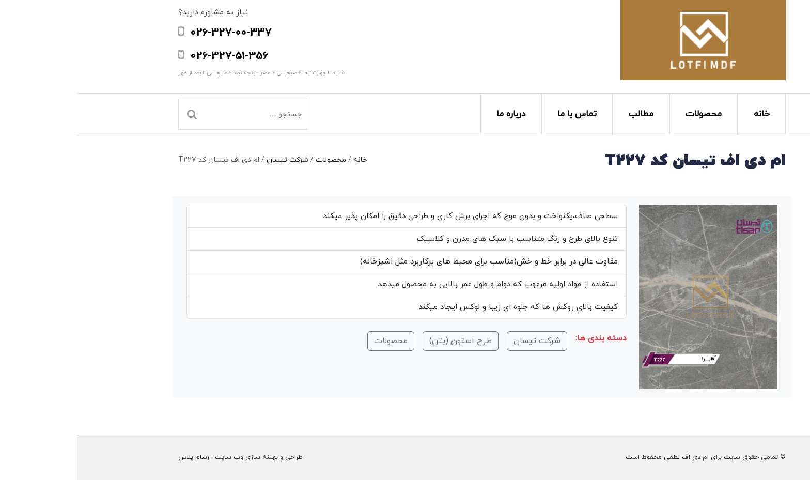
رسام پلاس (116, 457)
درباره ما (433, 114)
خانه (685, 114)
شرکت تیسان (210, 160)
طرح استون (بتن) (383, 341)
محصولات (627, 114)
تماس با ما (500, 114)
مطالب (564, 114)
